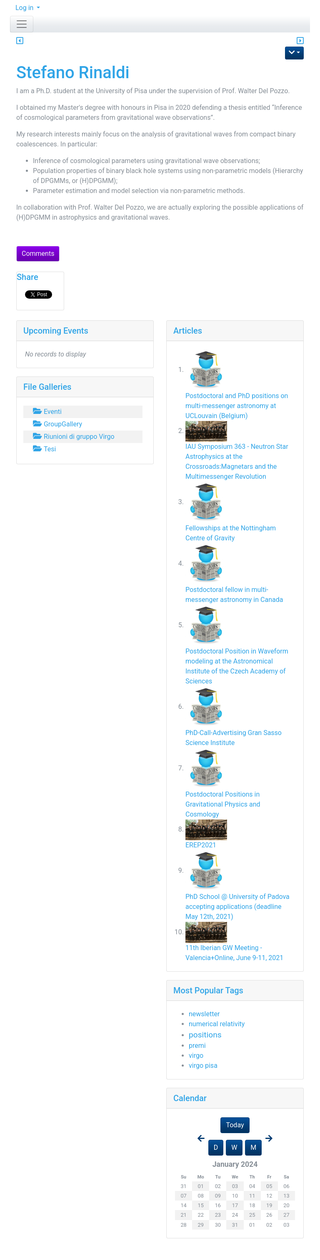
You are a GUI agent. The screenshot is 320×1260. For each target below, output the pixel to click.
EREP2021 (200, 845)
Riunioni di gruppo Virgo (73, 437)
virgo (196, 1055)
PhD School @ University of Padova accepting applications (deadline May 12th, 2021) (237, 907)
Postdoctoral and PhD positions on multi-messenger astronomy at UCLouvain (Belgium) (236, 406)
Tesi (43, 449)
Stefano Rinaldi (73, 72)
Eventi (46, 412)
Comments (38, 253)
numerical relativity (217, 1024)
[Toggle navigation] (21, 24)
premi (197, 1046)
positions (205, 1035)
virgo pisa (203, 1065)
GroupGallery (56, 424)
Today (235, 1125)
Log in (25, 8)
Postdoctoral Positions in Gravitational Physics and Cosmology (222, 804)
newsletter (204, 1014)
